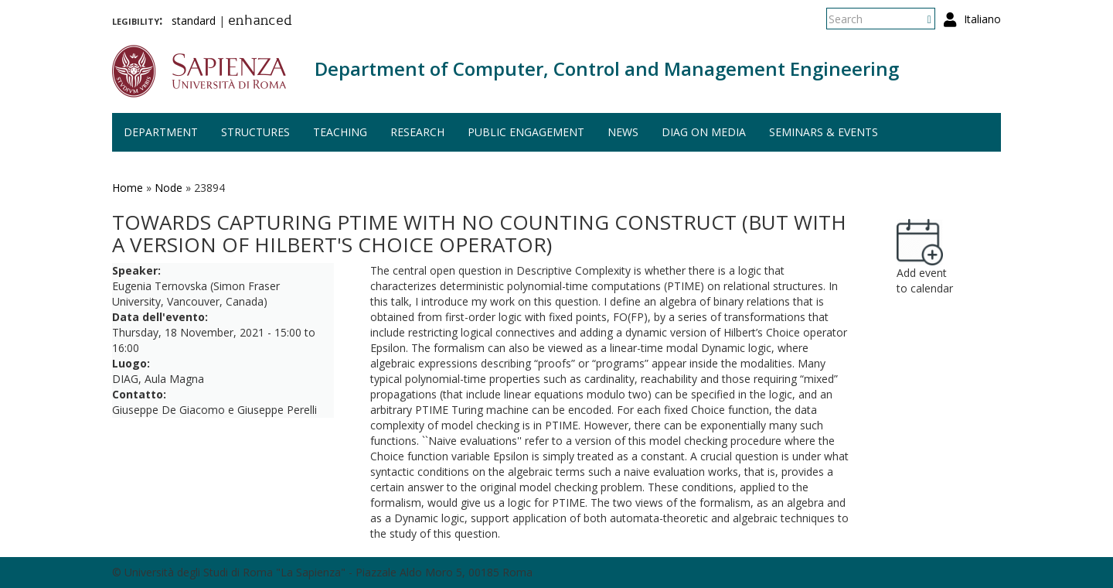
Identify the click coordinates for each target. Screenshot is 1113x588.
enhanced (260, 22)
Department (161, 132)
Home (127, 187)
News (623, 132)
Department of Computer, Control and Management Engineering (607, 68)
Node (168, 187)
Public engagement (526, 132)
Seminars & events (823, 132)
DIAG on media (704, 132)
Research (417, 132)
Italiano (982, 19)
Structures (255, 132)
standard (194, 20)
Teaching (340, 132)
